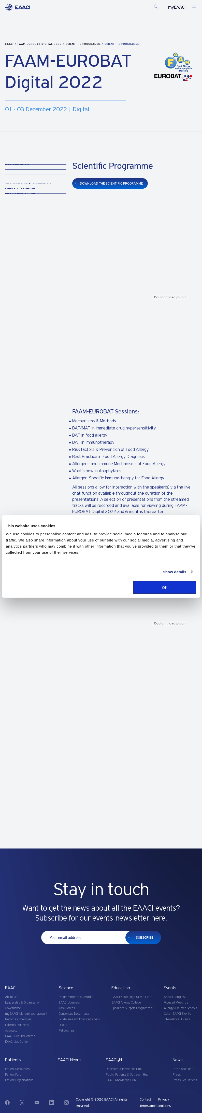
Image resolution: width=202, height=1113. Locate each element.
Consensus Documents (74, 1013)
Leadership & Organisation (22, 1002)
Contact (145, 1099)
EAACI (9, 44)
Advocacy (11, 1030)
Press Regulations (185, 1080)
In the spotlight (183, 1069)
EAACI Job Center (17, 1042)
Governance (13, 1008)
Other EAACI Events (177, 1013)
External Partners (16, 1025)
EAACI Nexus (69, 1060)
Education (120, 988)
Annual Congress (175, 997)
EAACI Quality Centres (20, 1036)
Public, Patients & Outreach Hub (127, 1074)
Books (63, 1025)
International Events (177, 1019)
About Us (11, 997)
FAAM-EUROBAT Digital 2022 (40, 44)
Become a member (18, 1019)
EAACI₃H (114, 1060)
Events (170, 988)
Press (177, 1074)
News (178, 1060)
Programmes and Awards (75, 997)
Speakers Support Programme (131, 1008)
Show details (174, 572)
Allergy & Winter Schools (180, 1008)
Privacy (163, 1099)
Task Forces (67, 1008)
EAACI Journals (69, 1002)
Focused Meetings (176, 1002)
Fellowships (66, 1030)
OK (165, 587)
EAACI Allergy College (126, 1002)
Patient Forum (14, 1074)
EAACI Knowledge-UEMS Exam (131, 997)
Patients (13, 1060)
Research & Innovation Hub (123, 1069)
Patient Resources (17, 1069)
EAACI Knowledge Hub (121, 1080)
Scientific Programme (84, 44)
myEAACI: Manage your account (26, 1013)
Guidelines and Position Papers (79, 1019)
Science (66, 988)
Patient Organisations (19, 1080)
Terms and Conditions (155, 1106)
